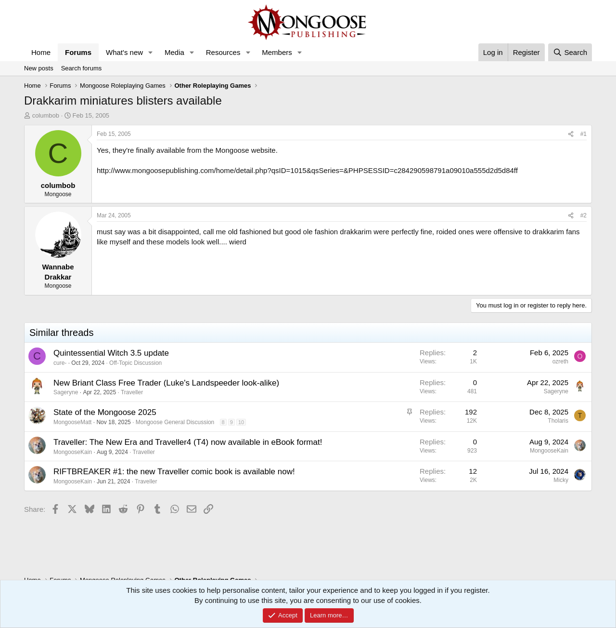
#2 (583, 215)
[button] (150, 52)
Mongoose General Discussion (175, 422)
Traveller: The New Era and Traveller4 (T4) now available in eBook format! (187, 442)
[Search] (570, 52)
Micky (560, 480)
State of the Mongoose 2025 (104, 412)
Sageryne (65, 392)
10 (241, 422)
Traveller (132, 392)
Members (277, 52)
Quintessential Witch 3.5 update (111, 353)
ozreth (560, 361)
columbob (45, 115)
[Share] (571, 134)
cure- (59, 363)
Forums (78, 52)
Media (174, 52)
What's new (124, 52)
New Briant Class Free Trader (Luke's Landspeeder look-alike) (166, 382)
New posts (38, 68)
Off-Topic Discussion (135, 363)
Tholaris (558, 420)
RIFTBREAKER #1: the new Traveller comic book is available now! (174, 471)
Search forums (81, 68)
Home (41, 52)
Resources (223, 52)
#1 (583, 134)
